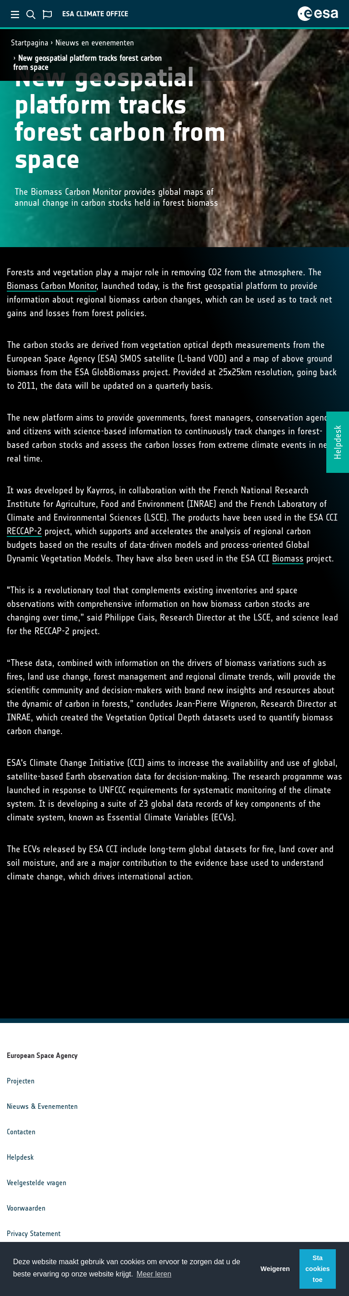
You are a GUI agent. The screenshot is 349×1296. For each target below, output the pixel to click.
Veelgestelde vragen (36, 1182)
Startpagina (29, 42)
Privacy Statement (33, 1233)
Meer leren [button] (154, 1274)
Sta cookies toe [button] (317, 1268)
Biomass (288, 558)
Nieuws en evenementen (94, 42)
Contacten (21, 1131)
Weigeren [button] (275, 1268)
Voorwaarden (26, 1208)
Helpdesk (20, 1157)
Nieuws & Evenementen (42, 1106)
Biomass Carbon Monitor (51, 285)
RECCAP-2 (24, 531)
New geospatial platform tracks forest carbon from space (87, 62)
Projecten (21, 1081)
